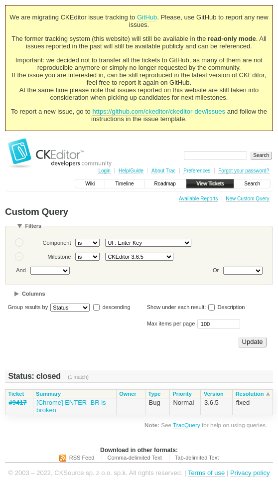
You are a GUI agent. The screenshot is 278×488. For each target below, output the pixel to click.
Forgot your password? (243, 170)
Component (57, 243)
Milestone (59, 257)
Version (214, 394)
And (21, 270)
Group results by (28, 307)
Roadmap (165, 183)
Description (226, 307)
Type (154, 394)
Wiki (90, 183)
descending (116, 307)
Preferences (196, 170)
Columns (33, 294)
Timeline (124, 183)
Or (216, 270)
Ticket (16, 394)
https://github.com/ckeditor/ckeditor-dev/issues (158, 111)
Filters (33, 226)
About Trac (163, 170)
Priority (182, 394)
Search (252, 183)
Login (104, 170)
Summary (48, 394)
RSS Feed (82, 458)
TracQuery (186, 425)
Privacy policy (250, 473)
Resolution (250, 394)
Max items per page (171, 323)
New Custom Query (247, 198)
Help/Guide (131, 170)
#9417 (18, 402)
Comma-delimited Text (135, 458)
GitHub (147, 17)
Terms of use (206, 473)
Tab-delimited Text (197, 458)
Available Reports (198, 198)
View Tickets (210, 183)
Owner (127, 394)
